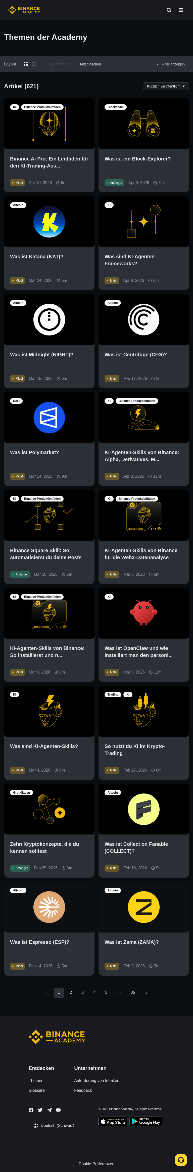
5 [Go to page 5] (106, 992)
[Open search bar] (167, 10)
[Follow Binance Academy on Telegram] (49, 1110)
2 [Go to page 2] (71, 992)
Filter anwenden (59, 64)
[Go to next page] (147, 993)
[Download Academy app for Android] (145, 1122)
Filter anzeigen (170, 64)
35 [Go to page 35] (133, 992)
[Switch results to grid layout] (26, 64)
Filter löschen (90, 64)
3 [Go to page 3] (82, 992)
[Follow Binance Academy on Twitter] (40, 1110)
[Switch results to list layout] (34, 64)
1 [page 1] (59, 992)
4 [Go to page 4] (94, 992)
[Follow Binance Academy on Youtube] (58, 1110)
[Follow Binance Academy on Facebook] (31, 1110)
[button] (181, 10)
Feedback (83, 1090)
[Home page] (24, 10)
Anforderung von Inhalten (96, 1080)
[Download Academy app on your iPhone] (113, 1122)
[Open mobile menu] (181, 10)
